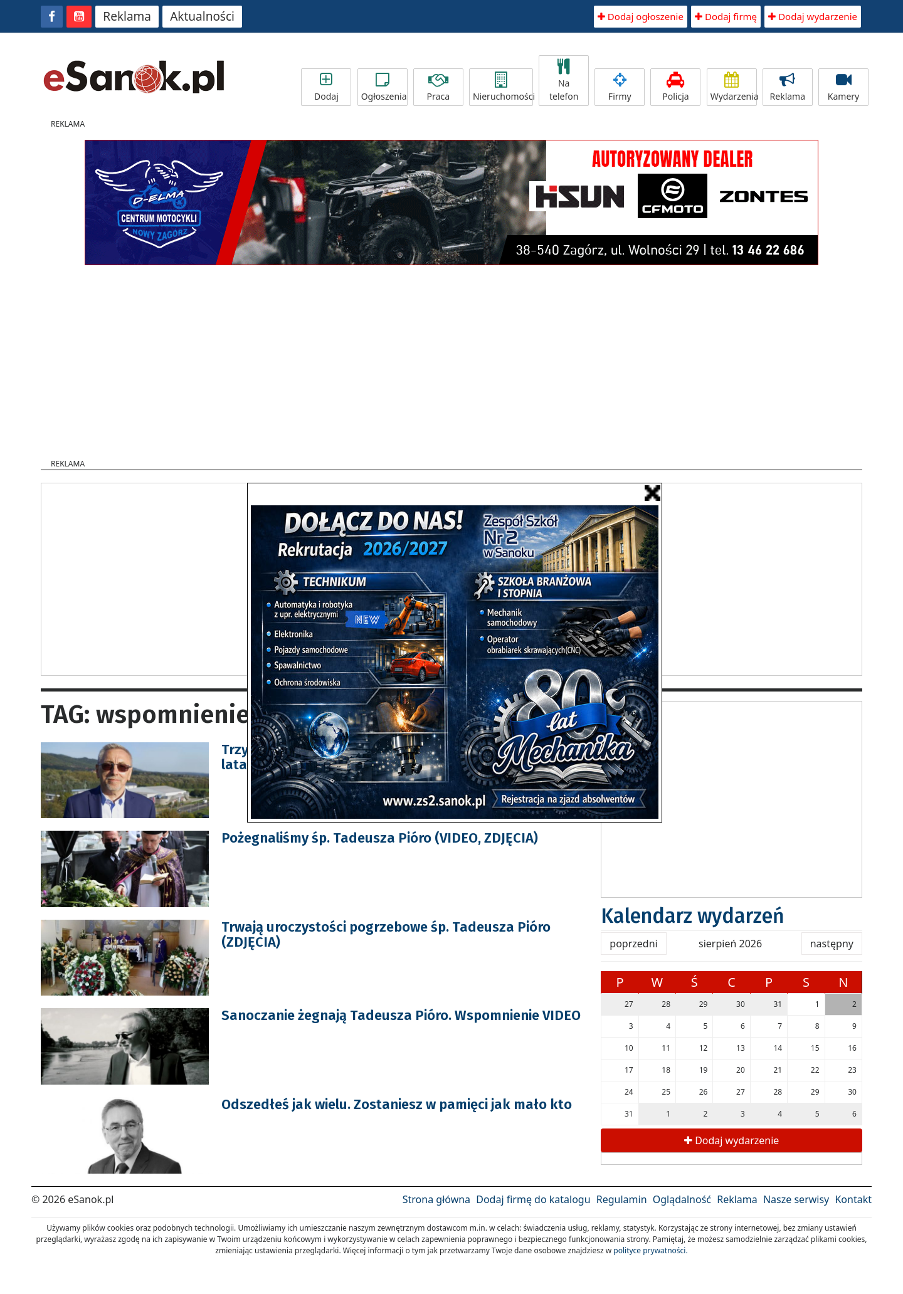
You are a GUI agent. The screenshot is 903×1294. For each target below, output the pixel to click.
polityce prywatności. (650, 1250)
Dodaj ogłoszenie (641, 16)
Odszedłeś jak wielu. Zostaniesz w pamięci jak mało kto (396, 1104)
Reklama (127, 16)
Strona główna (436, 1199)
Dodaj (326, 87)
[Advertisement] (451, 358)
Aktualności (202, 16)
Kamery (843, 87)
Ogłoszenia (384, 87)
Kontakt (853, 1199)
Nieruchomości (503, 87)
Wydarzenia (733, 87)
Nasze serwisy (796, 1199)
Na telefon (563, 80)
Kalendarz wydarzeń (692, 916)
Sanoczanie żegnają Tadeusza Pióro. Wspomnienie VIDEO (401, 1015)
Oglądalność (682, 1199)
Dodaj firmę (726, 16)
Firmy (619, 87)
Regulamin (621, 1199)
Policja (675, 87)
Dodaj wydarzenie (812, 16)
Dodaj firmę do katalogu (533, 1199)
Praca (438, 87)
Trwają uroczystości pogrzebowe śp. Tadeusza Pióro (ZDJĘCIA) (386, 934)
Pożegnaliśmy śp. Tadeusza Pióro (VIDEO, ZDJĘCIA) (379, 837)
